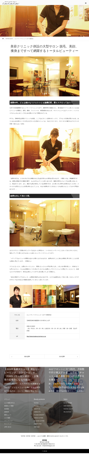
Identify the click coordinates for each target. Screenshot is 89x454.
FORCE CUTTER (38, 418)
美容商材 (6, 409)
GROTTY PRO (38, 424)
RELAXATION (67, 412)
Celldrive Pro (37, 412)
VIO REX (36, 403)
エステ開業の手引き (9, 403)
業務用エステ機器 (9, 406)
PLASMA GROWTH (39, 415)
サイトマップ (7, 424)
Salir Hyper (37, 427)
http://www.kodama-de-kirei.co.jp (36, 337)
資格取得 (6, 412)
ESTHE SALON (68, 403)
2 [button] (44, 94)
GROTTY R (37, 409)
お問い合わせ (7, 427)
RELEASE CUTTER (39, 421)
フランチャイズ (8, 421)
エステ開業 (7, 418)
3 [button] (46, 94)
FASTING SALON (68, 409)
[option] (45, 77)
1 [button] (42, 94)
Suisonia (36, 406)
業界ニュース (7, 415)
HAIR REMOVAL (68, 406)
